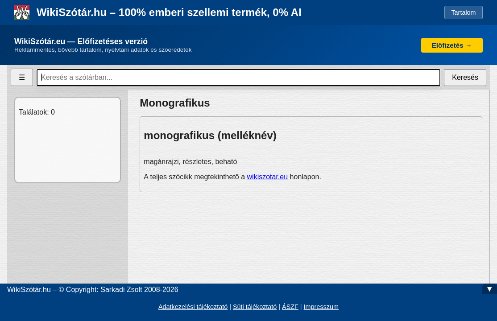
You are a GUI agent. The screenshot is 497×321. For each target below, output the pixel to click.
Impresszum (321, 306)
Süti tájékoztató (255, 306)
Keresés (465, 77)
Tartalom (463, 12)
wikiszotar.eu (267, 177)
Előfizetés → (452, 45)
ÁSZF (290, 306)
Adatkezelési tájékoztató (193, 306)
